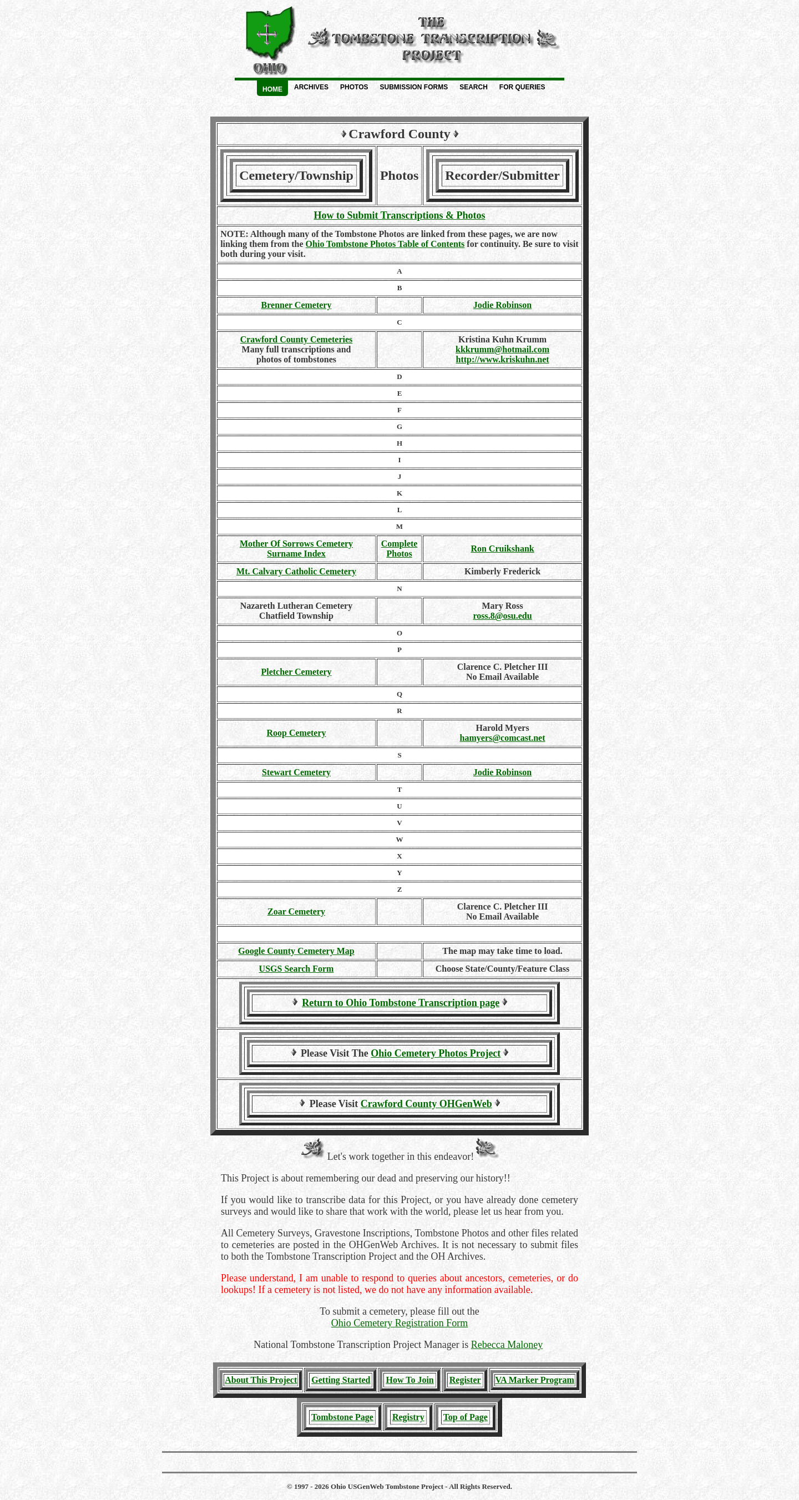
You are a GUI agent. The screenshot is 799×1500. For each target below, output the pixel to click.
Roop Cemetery (296, 733)
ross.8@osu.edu (502, 615)
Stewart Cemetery (296, 772)
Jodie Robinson (502, 305)
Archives (311, 87)
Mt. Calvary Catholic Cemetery (296, 571)
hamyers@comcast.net (502, 738)
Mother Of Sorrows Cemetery (296, 543)
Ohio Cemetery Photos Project (435, 1053)
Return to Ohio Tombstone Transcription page (400, 1002)
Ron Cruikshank (502, 548)
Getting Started (340, 1380)
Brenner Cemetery (296, 305)
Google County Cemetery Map (296, 951)
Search (473, 87)
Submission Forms (414, 87)
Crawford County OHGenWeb (426, 1103)
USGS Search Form (296, 968)
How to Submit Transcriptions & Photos (400, 215)
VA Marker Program (534, 1380)
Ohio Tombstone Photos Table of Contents (385, 244)
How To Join (409, 1380)
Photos (354, 87)
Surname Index (296, 553)
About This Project (261, 1380)
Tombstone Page (342, 1417)
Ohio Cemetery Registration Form (399, 1323)
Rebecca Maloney (507, 1344)
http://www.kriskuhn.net (502, 359)
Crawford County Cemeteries (296, 339)
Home (272, 89)
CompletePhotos (399, 548)
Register (465, 1380)
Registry (408, 1417)
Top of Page (465, 1417)
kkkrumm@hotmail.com (502, 349)
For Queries (522, 87)
